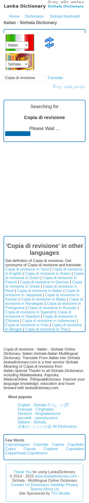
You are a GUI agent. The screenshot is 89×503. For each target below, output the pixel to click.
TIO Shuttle (60, 493)
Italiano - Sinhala (32, 422)
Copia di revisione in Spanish (29, 312)
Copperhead (15, 453)
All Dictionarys (65, 426)
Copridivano (37, 453)
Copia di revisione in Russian (52, 308)
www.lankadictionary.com (56, 476)
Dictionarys (34, 16)
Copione (51, 449)
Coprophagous (17, 445)
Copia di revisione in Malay (43, 299)
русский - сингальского (38, 418)
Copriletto (76, 445)
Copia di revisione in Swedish (38, 314)
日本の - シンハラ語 (35, 427)
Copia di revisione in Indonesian (49, 321)
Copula (29, 449)
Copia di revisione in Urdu (27, 325)
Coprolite (41, 445)
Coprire (58, 445)
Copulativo (75, 449)
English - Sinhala (32, 405)
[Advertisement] (44, 189)
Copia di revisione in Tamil (27, 269)
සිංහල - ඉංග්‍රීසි (58, 405)
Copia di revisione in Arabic (47, 274)
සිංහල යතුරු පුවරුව (69, 87)
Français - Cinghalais (35, 409)
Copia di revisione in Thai (46, 329)
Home (14, 16)
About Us (51, 489)
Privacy (72, 485)
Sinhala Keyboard (65, 16)
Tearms (36, 489)
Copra (10, 449)
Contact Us (20, 485)
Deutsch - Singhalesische (39, 414)
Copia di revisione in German (44, 282)
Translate (55, 78)
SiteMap (58, 485)
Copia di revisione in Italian (39, 291)
